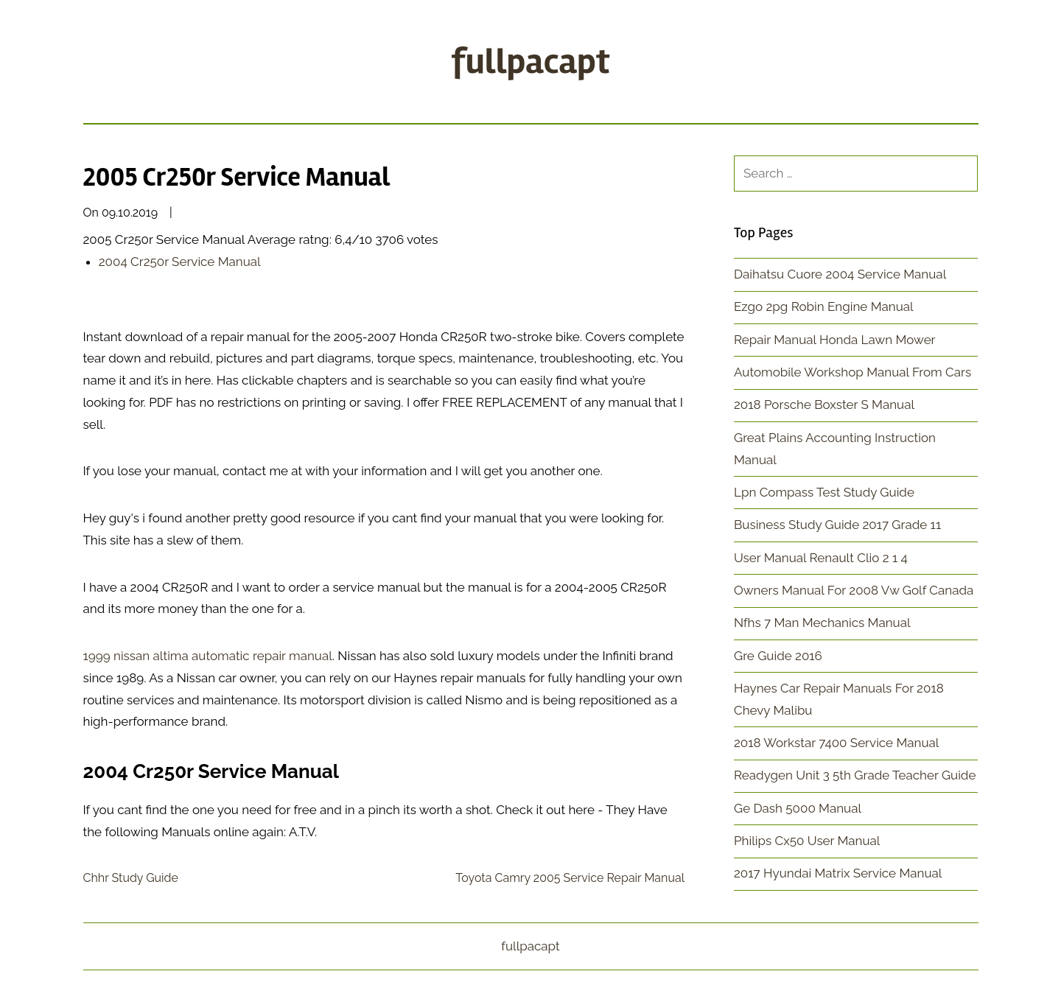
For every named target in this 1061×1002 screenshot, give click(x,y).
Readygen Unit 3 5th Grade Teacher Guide (855, 775)
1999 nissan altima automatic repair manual (207, 655)
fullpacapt (530, 61)
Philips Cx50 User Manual (807, 840)
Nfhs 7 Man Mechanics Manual (822, 622)
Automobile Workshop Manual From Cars (852, 372)
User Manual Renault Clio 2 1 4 (821, 557)
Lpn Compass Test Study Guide (824, 492)
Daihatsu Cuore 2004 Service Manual (840, 274)
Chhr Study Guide (130, 878)
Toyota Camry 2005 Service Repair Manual (569, 878)
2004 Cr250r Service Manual (180, 261)
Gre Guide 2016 (778, 655)
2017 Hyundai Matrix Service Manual (838, 873)
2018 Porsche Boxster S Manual (824, 404)
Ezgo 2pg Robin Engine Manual (824, 306)
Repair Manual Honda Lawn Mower (835, 339)
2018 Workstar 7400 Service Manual (836, 742)
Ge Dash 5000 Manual (797, 808)
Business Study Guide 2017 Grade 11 (837, 524)
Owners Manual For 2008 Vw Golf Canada (853, 590)
